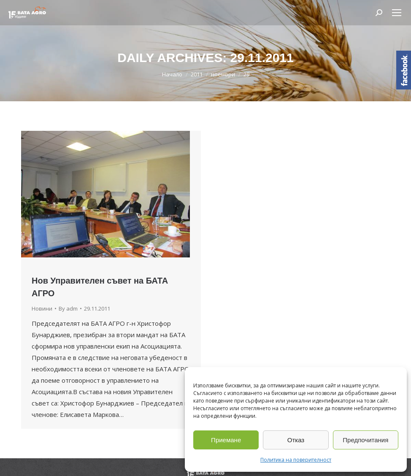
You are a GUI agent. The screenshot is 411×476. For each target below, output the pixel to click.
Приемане (226, 440)
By (68, 308)
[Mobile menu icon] (397, 13)
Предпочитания (365, 440)
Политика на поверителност (295, 459)
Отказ (295, 440)
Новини (42, 308)
